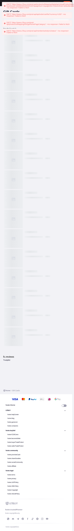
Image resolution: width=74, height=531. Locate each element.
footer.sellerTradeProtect (15, 446)
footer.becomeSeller (14, 438)
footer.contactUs (13, 426)
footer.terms (11, 475)
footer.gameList (13, 422)
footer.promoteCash (14, 455)
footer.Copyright (13, 490)
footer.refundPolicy (14, 494)
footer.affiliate (12, 466)
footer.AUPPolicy (13, 482)
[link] (6, 390)
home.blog (11, 418)
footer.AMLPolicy (13, 486)
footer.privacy (12, 478)
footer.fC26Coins (13, 434)
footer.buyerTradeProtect (16, 442)
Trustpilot (6, 360)
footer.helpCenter (13, 414)
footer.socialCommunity (15, 462)
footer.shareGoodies (14, 458)
